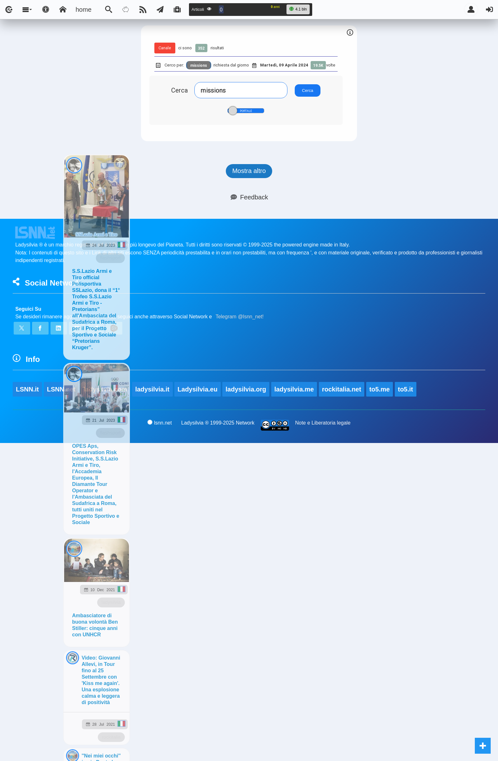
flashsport (110, 257)
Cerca (179, 90)
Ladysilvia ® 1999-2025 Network (218, 422)
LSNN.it (27, 389)
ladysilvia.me (294, 389)
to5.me (379, 389)
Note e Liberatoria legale (322, 422)
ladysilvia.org (245, 389)
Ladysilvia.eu (198, 389)
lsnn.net (159, 422)
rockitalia (111, 737)
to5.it (405, 389)
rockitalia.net (341, 389)
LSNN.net (61, 389)
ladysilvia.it (152, 389)
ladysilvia (111, 602)
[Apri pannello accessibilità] (45, 9)
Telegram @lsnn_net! (240, 316)
